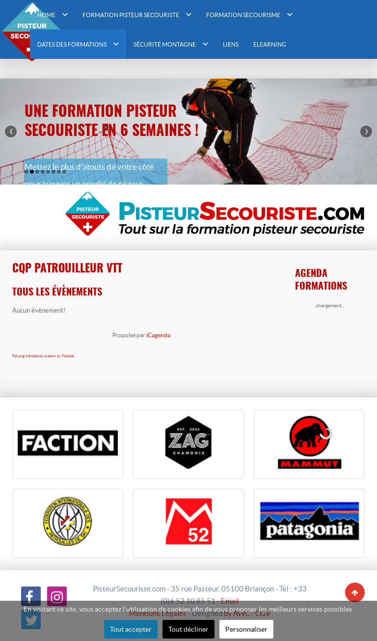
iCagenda (158, 335)
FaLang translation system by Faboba (43, 356)
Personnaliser (246, 629)
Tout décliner (188, 629)
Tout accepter (131, 629)
